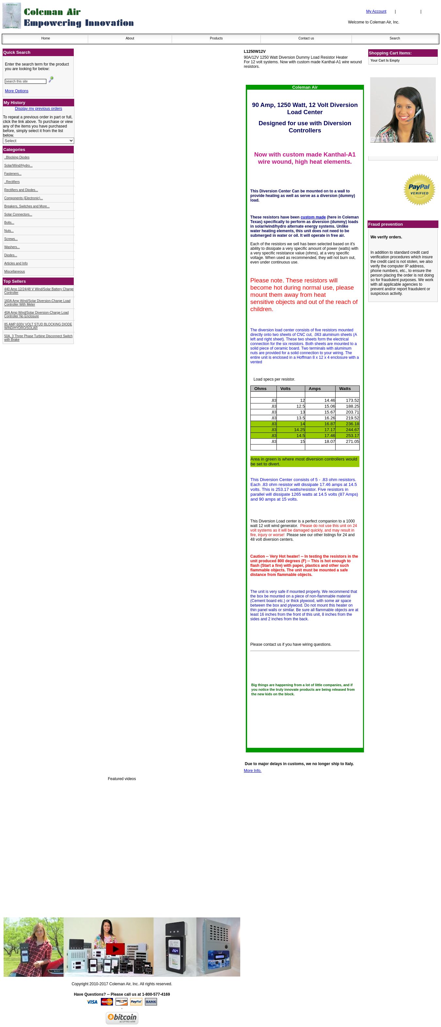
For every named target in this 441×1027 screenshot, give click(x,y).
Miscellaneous (14, 271)
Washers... (12, 247)
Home (45, 38)
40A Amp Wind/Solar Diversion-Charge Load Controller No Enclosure (36, 314)
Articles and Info (16, 263)
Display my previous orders (38, 108)
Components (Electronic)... (23, 198)
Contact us (306, 38)
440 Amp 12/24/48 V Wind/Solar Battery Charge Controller (38, 291)
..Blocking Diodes (16, 157)
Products (216, 38)
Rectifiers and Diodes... (21, 190)
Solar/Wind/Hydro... (18, 165)
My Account (376, 11)
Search (395, 38)
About (130, 38)
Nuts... (9, 231)
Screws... (11, 239)
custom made (313, 217)
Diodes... (10, 255)
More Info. (252, 770)
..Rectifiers (12, 182)
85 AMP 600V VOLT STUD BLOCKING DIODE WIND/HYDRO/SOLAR (38, 326)
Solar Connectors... (18, 214)
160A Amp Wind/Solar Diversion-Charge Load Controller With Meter (37, 302)
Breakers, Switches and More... (27, 206)
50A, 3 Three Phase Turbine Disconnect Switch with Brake (38, 337)
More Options (16, 91)
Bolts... (9, 222)
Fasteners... (13, 173)
